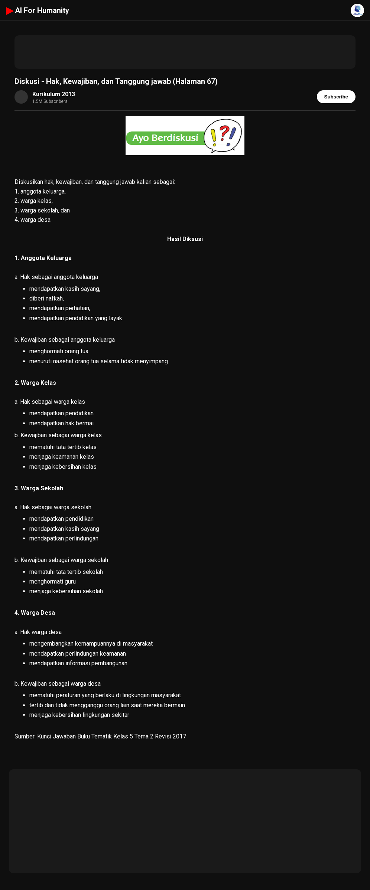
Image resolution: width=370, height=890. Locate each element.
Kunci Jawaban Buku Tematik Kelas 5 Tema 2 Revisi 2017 (111, 736)
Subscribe (336, 97)
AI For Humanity (37, 10)
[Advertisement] (185, 52)
